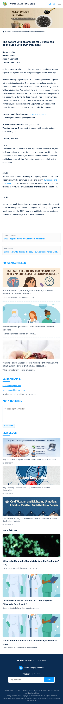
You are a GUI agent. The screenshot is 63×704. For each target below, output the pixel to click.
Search (54, 4)
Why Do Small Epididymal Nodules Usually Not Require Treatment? (29, 459)
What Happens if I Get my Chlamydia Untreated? (24, 239)
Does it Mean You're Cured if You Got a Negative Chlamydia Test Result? (27, 602)
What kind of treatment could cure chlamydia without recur (30, 642)
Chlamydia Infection (36, 32)
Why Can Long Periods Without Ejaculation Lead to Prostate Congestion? (26, 489)
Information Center (19, 32)
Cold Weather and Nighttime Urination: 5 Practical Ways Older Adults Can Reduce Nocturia (30, 519)
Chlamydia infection (37, 114)
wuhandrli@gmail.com (12, 386)
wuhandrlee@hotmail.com (14, 390)
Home (7, 32)
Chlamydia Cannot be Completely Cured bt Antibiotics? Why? (31, 563)
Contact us (50, 4)
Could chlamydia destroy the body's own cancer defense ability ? (31, 252)
